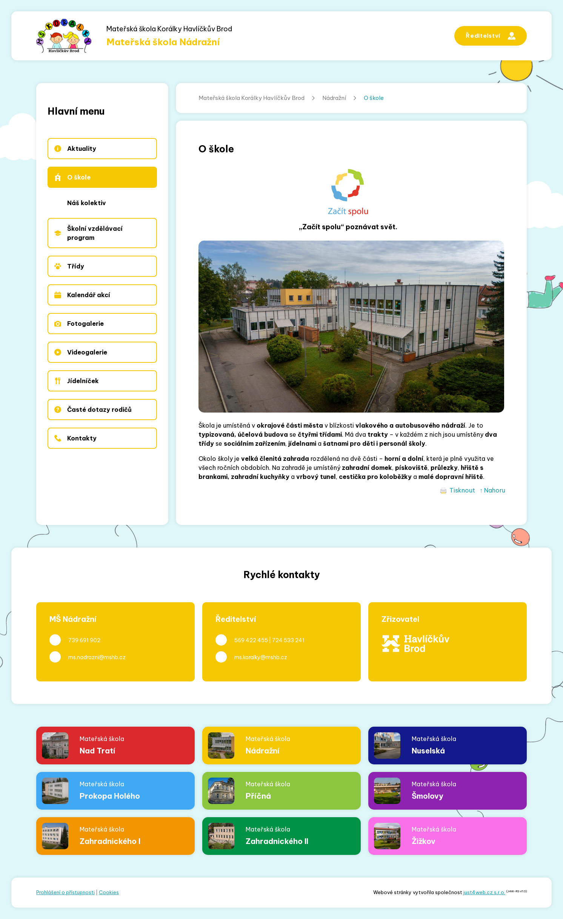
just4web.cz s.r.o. (484, 892)
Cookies (109, 892)
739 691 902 (84, 640)
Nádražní (334, 97)
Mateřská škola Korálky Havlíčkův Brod (251, 97)
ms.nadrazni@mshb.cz (97, 657)
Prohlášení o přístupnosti (65, 892)
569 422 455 (251, 640)
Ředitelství (490, 36)
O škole (374, 97)
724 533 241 (288, 640)
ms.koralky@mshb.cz (260, 657)
